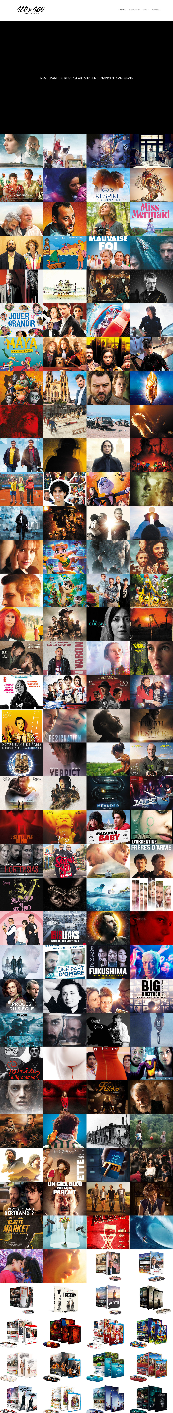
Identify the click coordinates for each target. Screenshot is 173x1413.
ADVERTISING (134, 9)
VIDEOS (146, 9)
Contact (156, 9)
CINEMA (122, 9)
